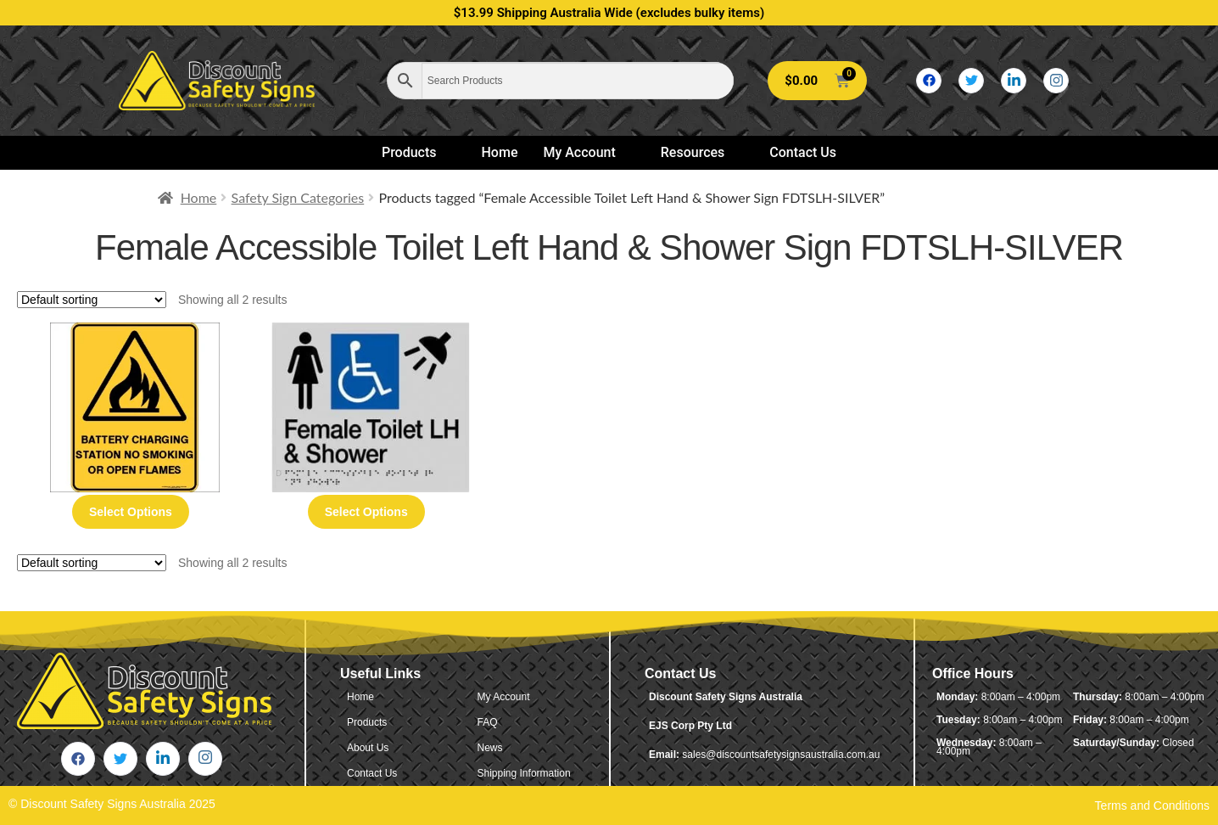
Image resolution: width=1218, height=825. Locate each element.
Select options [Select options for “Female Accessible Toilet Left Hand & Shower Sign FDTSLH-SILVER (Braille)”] (366, 512)
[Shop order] (91, 299)
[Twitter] (971, 80)
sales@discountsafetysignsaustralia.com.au (781, 754)
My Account (586, 152)
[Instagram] (1056, 80)
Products (416, 152)
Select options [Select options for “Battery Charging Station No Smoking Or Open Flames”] (130, 512)
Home (500, 152)
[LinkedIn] (1013, 80)
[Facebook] (928, 80)
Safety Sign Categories (298, 197)
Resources (700, 152)
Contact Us (802, 152)
